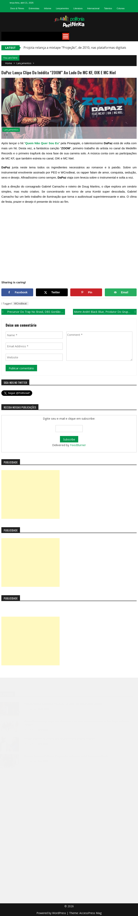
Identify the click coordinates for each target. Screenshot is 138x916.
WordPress (59, 913)
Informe (47, 8)
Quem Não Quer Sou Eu (42, 143)
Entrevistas (34, 8)
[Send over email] (121, 292)
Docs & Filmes (17, 8)
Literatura (77, 8)
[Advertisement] (30, 494)
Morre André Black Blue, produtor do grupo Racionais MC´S (105, 312)
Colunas (120, 8)
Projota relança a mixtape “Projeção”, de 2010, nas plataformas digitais (74, 47)
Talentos (108, 8)
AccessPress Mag (90, 913)
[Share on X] (52, 292)
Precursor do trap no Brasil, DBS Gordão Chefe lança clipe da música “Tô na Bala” (36, 312)
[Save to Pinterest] (86, 292)
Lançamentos (62, 8)
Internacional (93, 8)
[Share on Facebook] (17, 292)
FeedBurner (78, 445)
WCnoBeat (20, 303)
